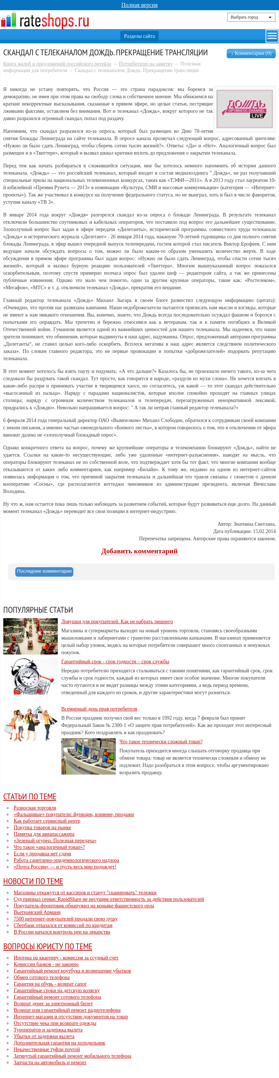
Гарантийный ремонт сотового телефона (57, 997)
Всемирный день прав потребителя (99, 709)
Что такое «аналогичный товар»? (49, 847)
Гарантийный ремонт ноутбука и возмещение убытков (72, 971)
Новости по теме (33, 880)
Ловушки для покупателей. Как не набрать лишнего (117, 621)
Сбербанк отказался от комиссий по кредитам (63, 925)
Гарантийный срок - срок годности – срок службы (115, 661)
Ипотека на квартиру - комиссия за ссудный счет (66, 957)
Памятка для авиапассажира (44, 834)
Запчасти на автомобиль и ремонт (50, 1062)
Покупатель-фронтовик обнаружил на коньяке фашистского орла (84, 905)
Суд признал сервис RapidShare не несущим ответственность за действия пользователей (109, 899)
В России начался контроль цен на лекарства (62, 932)
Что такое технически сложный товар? (161, 741)
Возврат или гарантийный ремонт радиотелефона (67, 1010)
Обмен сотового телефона (42, 977)
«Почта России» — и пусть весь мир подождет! (65, 867)
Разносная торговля (35, 808)
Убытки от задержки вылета (44, 1036)
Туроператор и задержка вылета (48, 1030)
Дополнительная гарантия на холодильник (59, 1043)
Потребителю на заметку (146, 64)
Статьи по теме (29, 796)
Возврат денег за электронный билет (53, 1003)
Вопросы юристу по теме (47, 945)
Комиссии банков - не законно (46, 964)
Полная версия (139, 5)
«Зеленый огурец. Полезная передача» (55, 840)
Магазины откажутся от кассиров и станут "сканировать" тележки (85, 892)
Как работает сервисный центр (47, 821)
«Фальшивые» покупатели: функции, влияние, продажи (74, 814)
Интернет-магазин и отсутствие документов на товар (71, 1016)
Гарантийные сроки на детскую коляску (57, 990)
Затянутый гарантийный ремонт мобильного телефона (73, 1056)
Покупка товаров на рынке (42, 827)
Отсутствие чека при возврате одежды (55, 1023)
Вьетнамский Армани (37, 912)
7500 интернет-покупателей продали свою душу (66, 919)
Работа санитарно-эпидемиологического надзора (66, 860)
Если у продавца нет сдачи (42, 853)
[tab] (44, 572)
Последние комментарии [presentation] (44, 571)
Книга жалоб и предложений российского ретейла (57, 64)
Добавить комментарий (139, 551)
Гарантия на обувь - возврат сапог (50, 984)
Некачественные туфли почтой (47, 1049)
